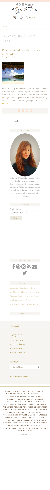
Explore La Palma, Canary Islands (22, 288)
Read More (6, 103)
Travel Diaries (17, 352)
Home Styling (17, 344)
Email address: (15, 209)
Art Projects (16, 340)
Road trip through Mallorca (20, 300)
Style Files (16, 348)
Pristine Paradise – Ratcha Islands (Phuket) (23, 51)
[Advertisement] (25, 239)
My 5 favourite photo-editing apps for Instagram (25, 292)
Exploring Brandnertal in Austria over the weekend (25, 296)
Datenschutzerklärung (20, 377)
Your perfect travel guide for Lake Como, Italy (25, 304)
